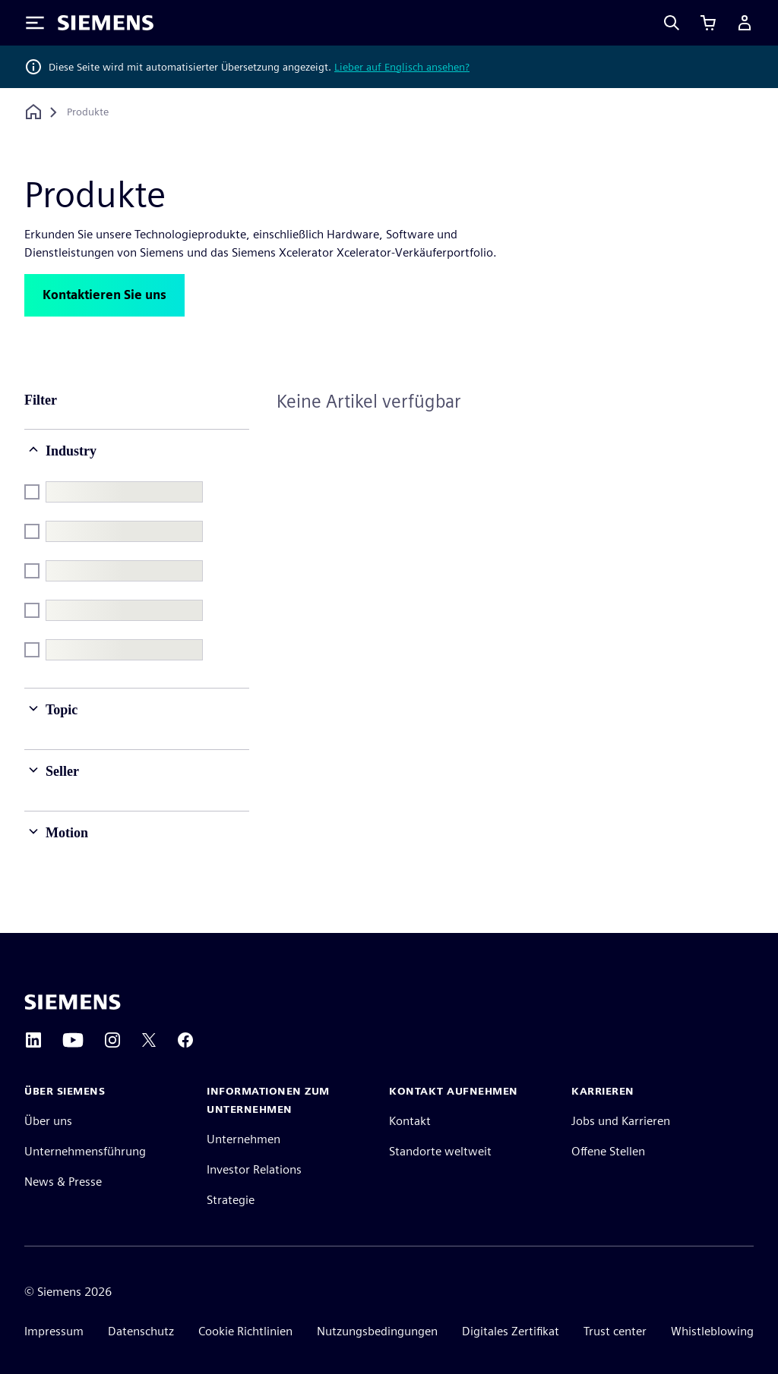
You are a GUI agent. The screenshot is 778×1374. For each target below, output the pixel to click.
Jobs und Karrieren (620, 1121)
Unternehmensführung (85, 1151)
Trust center (615, 1331)
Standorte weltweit (440, 1151)
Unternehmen (243, 1139)
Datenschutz (141, 1331)
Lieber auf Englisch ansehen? (402, 67)
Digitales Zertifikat (510, 1331)
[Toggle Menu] (35, 22)
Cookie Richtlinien (245, 1331)
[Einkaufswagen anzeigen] (708, 23)
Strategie (231, 1200)
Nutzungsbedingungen (377, 1331)
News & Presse (63, 1181)
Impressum (54, 1331)
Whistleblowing (712, 1331)
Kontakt (410, 1121)
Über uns (48, 1121)
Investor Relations (254, 1169)
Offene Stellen (608, 1151)
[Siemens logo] (105, 22)
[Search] (671, 23)
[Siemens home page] (72, 1002)
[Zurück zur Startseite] (33, 111)
